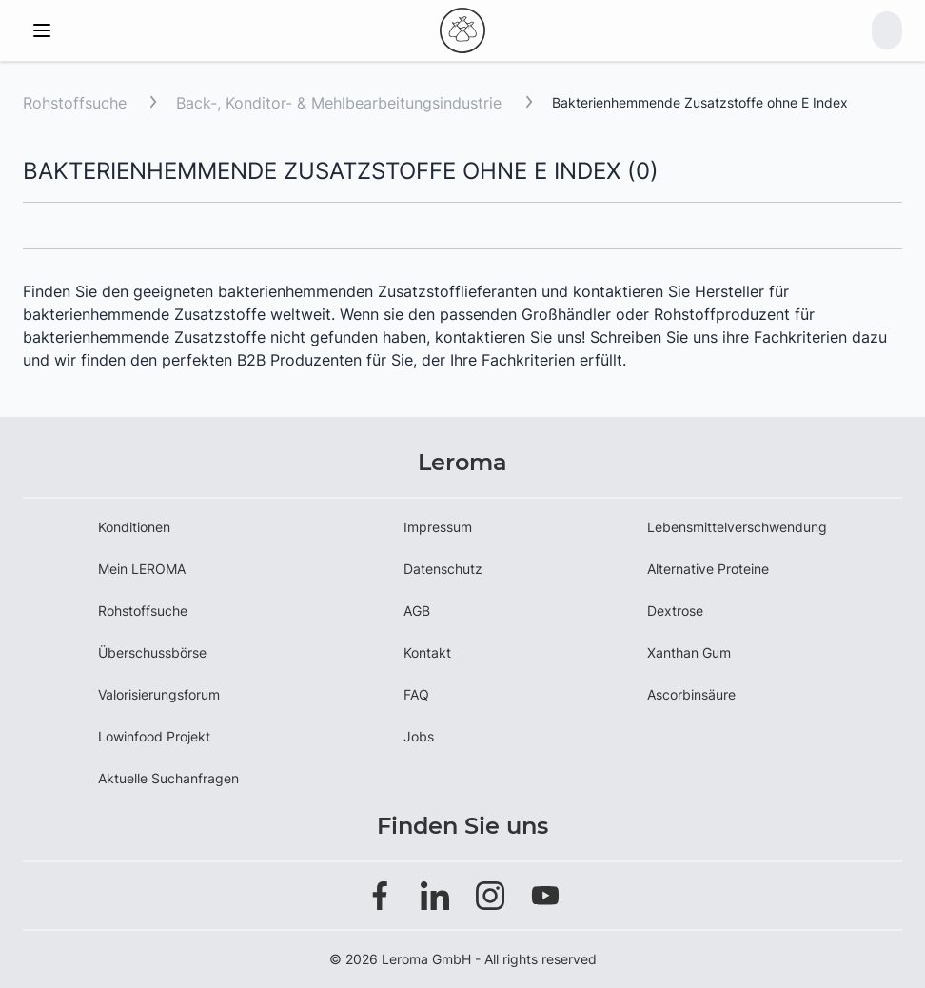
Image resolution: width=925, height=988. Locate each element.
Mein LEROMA (142, 569)
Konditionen (134, 527)
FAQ (416, 694)
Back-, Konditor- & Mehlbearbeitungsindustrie (341, 102)
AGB (416, 611)
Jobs (418, 736)
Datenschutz (442, 569)
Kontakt (427, 652)
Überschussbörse (152, 652)
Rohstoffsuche (75, 102)
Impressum (437, 527)
